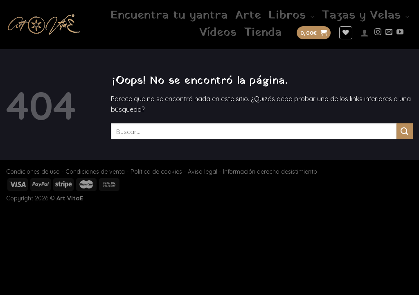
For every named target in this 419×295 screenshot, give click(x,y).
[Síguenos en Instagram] (377, 32)
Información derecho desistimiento (270, 171)
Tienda (263, 33)
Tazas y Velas (365, 15)
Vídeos (218, 33)
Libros (291, 15)
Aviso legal (202, 171)
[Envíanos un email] (388, 32)
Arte (248, 15)
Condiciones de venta (95, 171)
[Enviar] (404, 131)
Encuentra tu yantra (169, 15)
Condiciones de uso (33, 171)
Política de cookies (156, 171)
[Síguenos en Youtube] (399, 32)
